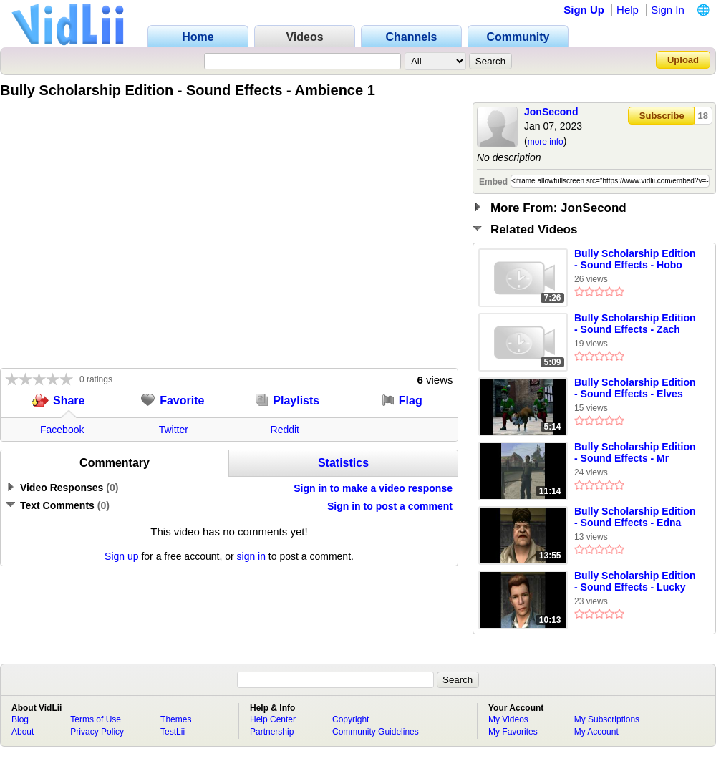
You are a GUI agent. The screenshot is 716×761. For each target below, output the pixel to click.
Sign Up (583, 10)
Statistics (343, 463)
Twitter (173, 429)
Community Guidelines (375, 732)
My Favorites (513, 732)
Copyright (350, 719)
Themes (175, 719)
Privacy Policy (97, 732)
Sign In (667, 10)
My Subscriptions (606, 719)
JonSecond (551, 111)
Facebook (62, 429)
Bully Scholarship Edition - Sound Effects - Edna (635, 516)
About (22, 732)
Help (627, 10)
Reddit (285, 429)
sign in (251, 556)
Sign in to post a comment (390, 506)
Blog (20, 719)
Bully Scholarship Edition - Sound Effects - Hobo (635, 259)
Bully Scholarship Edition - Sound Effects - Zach (635, 323)
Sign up (121, 556)
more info (545, 142)
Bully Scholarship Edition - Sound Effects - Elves (635, 388)
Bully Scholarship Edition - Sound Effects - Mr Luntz (635, 453)
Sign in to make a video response (373, 488)
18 (703, 115)
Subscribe (661, 115)
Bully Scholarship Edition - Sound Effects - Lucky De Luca (635, 582)
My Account (596, 732)
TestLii (172, 732)
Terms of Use (95, 719)
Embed (493, 182)
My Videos (508, 719)
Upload (683, 59)
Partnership (272, 732)
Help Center (273, 719)
